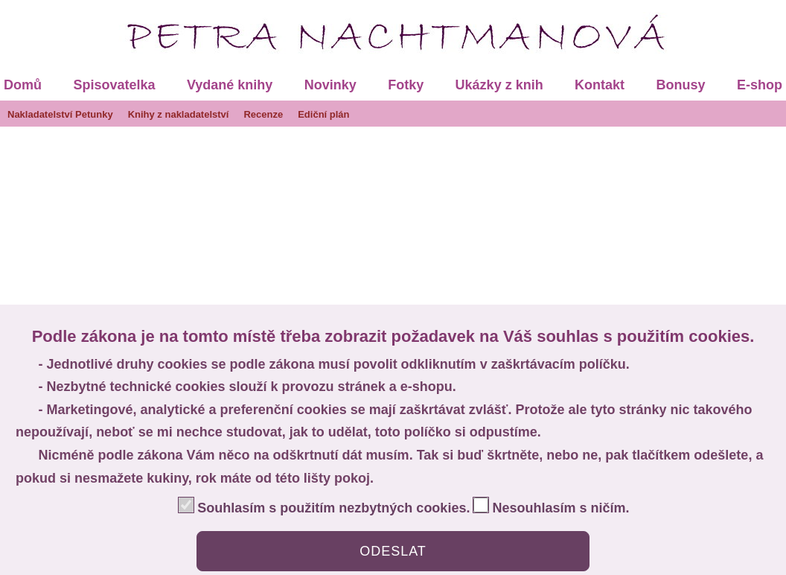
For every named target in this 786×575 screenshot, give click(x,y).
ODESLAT (393, 551)
